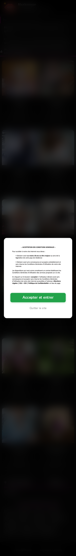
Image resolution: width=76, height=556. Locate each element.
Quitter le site (38, 308)
